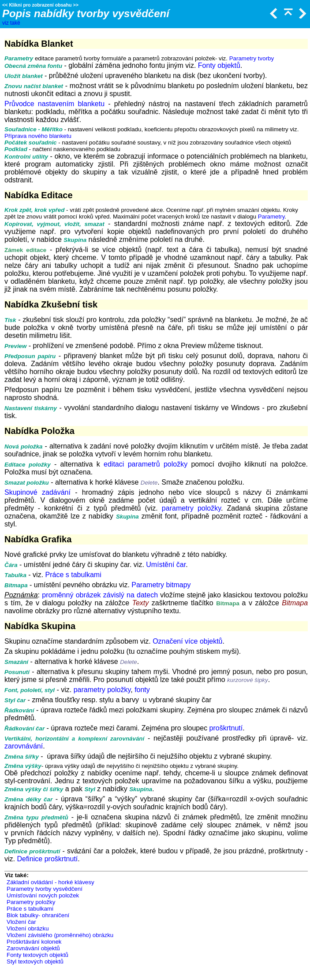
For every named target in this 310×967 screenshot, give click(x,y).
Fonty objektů (219, 65)
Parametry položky (31, 902)
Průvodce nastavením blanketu (54, 103)
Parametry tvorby (251, 58)
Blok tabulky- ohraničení (38, 915)
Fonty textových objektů (37, 955)
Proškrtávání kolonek (34, 941)
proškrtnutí (226, 728)
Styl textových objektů (35, 961)
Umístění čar (166, 564)
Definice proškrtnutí (47, 859)
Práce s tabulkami (73, 574)
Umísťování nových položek (43, 895)
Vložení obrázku (28, 928)
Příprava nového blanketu (37, 136)
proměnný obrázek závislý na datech (100, 595)
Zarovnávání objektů (33, 948)
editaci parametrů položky (145, 464)
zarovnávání (23, 746)
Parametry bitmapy (160, 585)
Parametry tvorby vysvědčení (44, 888)
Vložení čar (21, 922)
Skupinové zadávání (37, 492)
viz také (11, 23)
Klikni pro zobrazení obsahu (40, 4)
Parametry (271, 216)
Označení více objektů (187, 641)
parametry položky (191, 508)
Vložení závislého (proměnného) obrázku (60, 935)
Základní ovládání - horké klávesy (50, 882)
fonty (142, 689)
